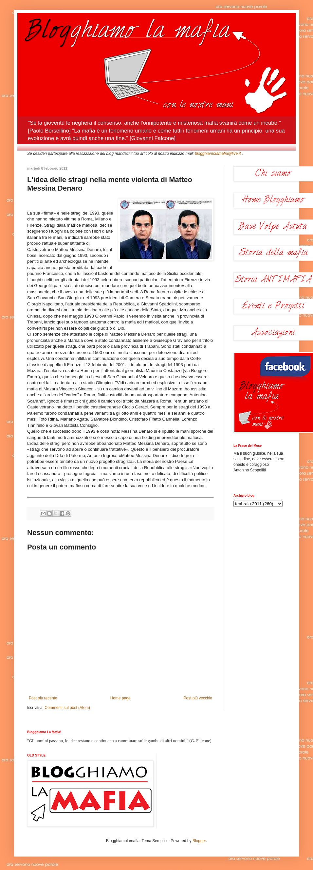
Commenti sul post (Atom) (67, 707)
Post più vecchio (198, 698)
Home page (120, 698)
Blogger (199, 841)
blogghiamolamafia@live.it (218, 153)
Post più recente (43, 698)
